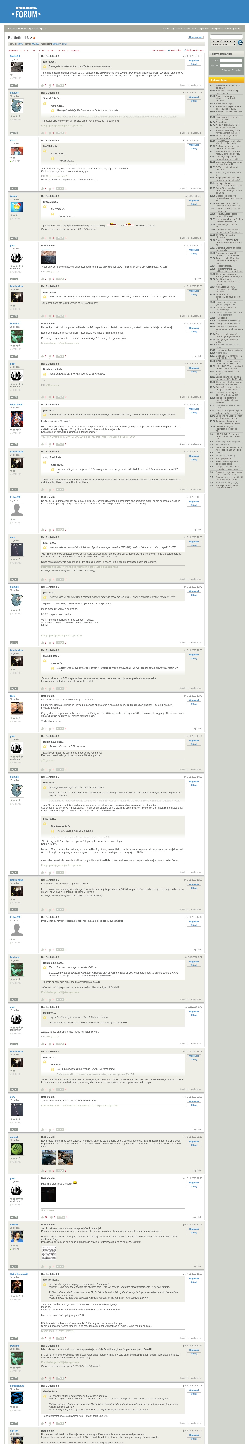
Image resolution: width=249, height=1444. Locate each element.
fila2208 (14, 92)
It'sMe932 (15, 497)
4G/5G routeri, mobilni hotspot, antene (226, 136)
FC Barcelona (222, 444)
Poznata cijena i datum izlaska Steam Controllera (228, 204)
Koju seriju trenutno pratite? (229, 441)
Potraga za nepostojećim (228, 323)
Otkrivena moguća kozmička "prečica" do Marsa (226, 428)
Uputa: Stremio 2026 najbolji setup (226, 308)
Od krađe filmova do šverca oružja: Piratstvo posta (229, 388)
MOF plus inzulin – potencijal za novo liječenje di (229, 296)
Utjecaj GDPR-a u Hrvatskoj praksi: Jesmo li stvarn (229, 367)
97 (68, 50)
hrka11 (14, 140)
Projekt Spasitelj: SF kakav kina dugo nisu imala (229, 142)
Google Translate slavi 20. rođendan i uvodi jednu (228, 468)
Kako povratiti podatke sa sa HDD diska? (228, 118)
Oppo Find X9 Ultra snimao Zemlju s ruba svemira (229, 383)
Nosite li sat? (222, 353)
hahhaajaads (17, 1385)
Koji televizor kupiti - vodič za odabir (228, 86)
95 (59, 50)
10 (46, 1217)
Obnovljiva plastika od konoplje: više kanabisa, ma (229, 275)
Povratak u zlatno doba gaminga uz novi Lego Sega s (229, 328)
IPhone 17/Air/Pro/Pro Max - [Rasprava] (229, 209)
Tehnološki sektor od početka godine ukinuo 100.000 (227, 400)
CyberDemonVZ (19, 1274)
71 (34, 50)
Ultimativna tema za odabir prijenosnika (228, 249)
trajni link (184, 85)
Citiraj (194, 64)
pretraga (237, 28)
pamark (14, 1137)
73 (43, 50)
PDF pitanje (221, 318)
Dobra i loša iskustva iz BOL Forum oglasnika (229, 313)
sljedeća (75, 50)
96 (63, 50)
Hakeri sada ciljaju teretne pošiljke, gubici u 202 (228, 107)
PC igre (40, 28)
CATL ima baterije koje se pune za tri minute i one (228, 362)
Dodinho (15, 323)
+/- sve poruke (159, 50)
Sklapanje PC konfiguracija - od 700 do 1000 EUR (229, 357)
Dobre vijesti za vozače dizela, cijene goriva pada (228, 335)
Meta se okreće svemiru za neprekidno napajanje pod (229, 448)
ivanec (14, 196)
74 (47, 50)
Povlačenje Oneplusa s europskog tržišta (227, 462)
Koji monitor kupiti (224, 103)
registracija (177, 28)
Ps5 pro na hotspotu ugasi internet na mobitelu (228, 147)
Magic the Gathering (225, 455)
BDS (13, 696)
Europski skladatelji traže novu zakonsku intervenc (228, 131)
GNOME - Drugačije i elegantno (226, 236)
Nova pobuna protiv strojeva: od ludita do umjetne (226, 98)
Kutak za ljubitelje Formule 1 (228, 173)
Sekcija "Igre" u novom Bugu (227, 340)
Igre (31, 28)
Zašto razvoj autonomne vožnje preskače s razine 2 (228, 422)
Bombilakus (17, 286)
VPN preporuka (223, 458)
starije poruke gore (195, 50)
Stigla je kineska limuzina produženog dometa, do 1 (228, 179)
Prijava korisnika (221, 53)
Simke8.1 (15, 56)
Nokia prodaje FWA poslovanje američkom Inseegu (226, 289)
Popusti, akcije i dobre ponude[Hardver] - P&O (227, 157)
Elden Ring (221, 122)
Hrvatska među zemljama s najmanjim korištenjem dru (229, 230)
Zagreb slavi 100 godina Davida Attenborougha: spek (227, 260)
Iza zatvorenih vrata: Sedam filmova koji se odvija (229, 220)
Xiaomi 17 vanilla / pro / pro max (229, 113)
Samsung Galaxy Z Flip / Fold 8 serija (227, 92)
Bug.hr (11, 28)
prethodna (13, 50)
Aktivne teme (218, 80)
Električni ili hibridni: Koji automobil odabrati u (227, 126)
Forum (22, 28)
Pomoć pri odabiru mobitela (229, 350)
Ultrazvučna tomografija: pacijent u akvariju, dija (227, 393)
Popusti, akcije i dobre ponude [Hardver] (226, 215)
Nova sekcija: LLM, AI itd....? (226, 225)
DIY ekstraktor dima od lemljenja (227, 168)
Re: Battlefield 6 (50, 56)
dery (13, 537)
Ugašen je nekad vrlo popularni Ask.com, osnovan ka (229, 198)
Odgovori (194, 60)
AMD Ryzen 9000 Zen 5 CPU (227, 372)
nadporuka (196, 85)
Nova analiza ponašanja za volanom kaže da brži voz (229, 411)
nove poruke (217, 28)
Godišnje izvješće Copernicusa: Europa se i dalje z (228, 281)
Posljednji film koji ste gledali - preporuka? (226, 303)
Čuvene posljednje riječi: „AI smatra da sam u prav (229, 478)
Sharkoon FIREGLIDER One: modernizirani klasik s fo (229, 242)
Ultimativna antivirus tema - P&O (229, 406)
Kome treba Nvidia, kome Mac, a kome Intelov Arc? (228, 152)
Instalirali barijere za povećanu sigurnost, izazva (229, 184)
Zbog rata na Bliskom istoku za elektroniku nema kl (229, 417)
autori (228, 28)
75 (52, 50)
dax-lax (14, 1224)
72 (38, 50)
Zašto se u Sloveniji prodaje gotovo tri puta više (229, 163)
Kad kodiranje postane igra (229, 321)
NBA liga (220, 452)
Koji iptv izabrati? (224, 266)
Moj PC (14, 85)
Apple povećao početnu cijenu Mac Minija (227, 486)
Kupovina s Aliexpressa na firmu (228, 345)
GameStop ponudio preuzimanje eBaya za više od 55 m (229, 190)
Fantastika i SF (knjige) (227, 482)
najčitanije (204, 28)
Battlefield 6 (48, 245)
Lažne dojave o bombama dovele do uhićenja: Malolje (229, 378)
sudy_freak (16, 404)
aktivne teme (190, 28)
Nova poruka (195, 37)
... (30, 50)
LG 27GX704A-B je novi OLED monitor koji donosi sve (228, 436)
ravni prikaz (176, 50)
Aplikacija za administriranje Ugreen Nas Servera (229, 473)
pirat (13, 245)
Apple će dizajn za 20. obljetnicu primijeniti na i (227, 254)
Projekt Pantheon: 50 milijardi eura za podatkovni (229, 270)
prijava (166, 28)
